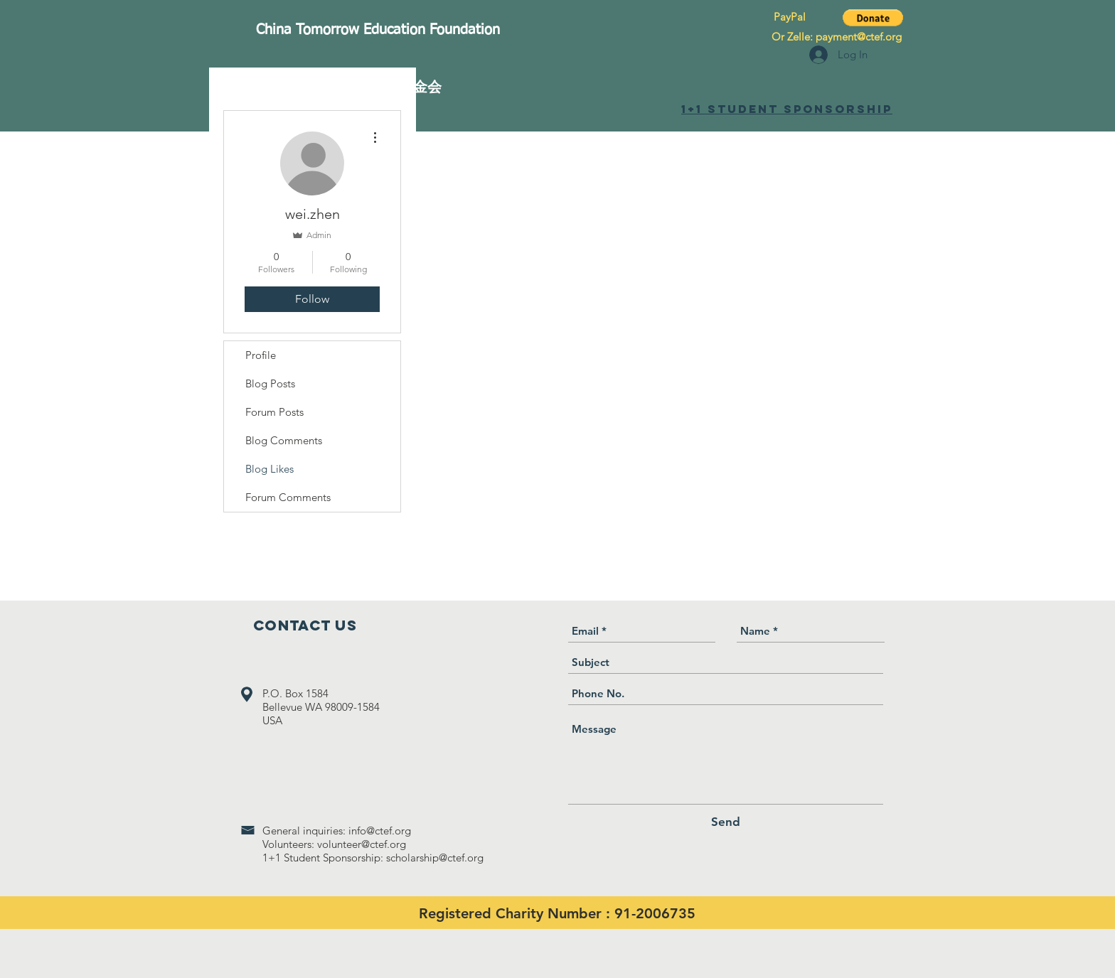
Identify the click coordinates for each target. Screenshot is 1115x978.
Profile (260, 355)
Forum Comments (288, 497)
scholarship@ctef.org (435, 857)
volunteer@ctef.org (361, 844)
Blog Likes (269, 468)
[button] (873, 17)
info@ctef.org (379, 830)
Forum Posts (274, 412)
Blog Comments (283, 440)
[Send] (725, 822)
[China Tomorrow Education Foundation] (377, 30)
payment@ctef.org (859, 36)
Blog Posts (270, 383)
